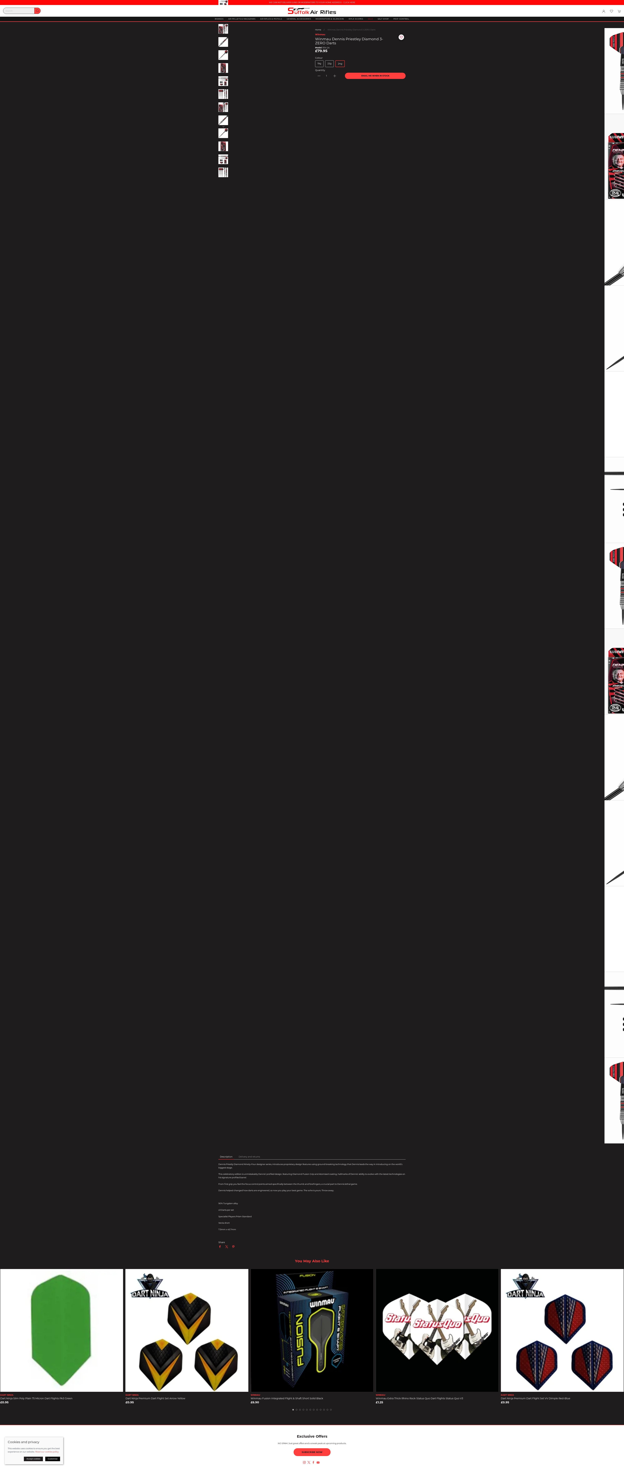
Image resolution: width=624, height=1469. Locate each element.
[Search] (22, 11)
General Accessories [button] (299, 19)
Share (221, 1242)
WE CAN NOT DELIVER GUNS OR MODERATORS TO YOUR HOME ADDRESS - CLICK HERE (312, 2)
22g (329, 63)
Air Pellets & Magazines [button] (242, 19)
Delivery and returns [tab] (249, 1156)
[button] (611, 11)
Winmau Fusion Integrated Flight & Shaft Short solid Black (287, 1398)
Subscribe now (312, 1452)
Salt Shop (383, 19)
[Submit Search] (37, 11)
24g (340, 63)
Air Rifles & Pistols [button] (271, 19)
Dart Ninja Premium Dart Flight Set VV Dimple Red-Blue (535, 1398)
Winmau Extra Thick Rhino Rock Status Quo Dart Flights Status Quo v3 (419, 1398)
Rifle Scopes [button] (356, 19)
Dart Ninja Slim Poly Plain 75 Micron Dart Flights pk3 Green (36, 1398)
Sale (370, 19)
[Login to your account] (603, 11)
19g (319, 63)
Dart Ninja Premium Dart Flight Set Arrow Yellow (155, 1398)
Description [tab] (226, 1156)
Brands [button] (219, 19)
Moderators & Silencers (330, 19)
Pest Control (401, 19)
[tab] (293, 1410)
